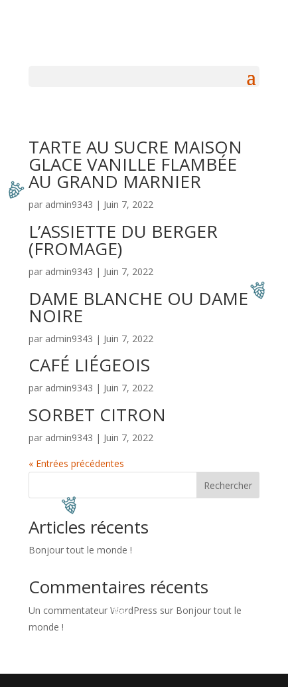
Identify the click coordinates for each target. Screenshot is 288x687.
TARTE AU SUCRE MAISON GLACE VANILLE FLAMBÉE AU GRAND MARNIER (135, 164)
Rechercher (228, 485)
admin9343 (69, 204)
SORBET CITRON (97, 415)
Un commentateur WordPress (93, 610)
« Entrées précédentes (76, 463)
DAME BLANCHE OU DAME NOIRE (138, 307)
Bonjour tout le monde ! (80, 549)
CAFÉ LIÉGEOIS (89, 365)
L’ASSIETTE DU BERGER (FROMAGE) (123, 239)
